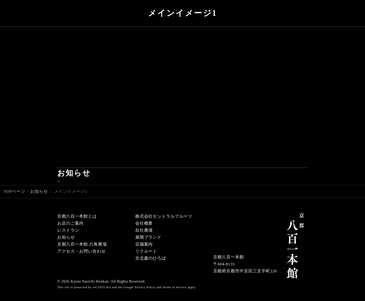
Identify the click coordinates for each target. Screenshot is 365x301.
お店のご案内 (70, 223)
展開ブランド (148, 237)
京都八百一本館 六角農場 (82, 244)
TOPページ (14, 191)
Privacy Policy (145, 287)
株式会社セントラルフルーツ (163, 216)
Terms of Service (174, 287)
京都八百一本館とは (77, 216)
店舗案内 (144, 244)
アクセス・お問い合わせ (81, 251)
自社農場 (144, 230)
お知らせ (39, 191)
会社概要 (144, 223)
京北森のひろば (150, 258)
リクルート (146, 251)
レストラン (68, 230)
